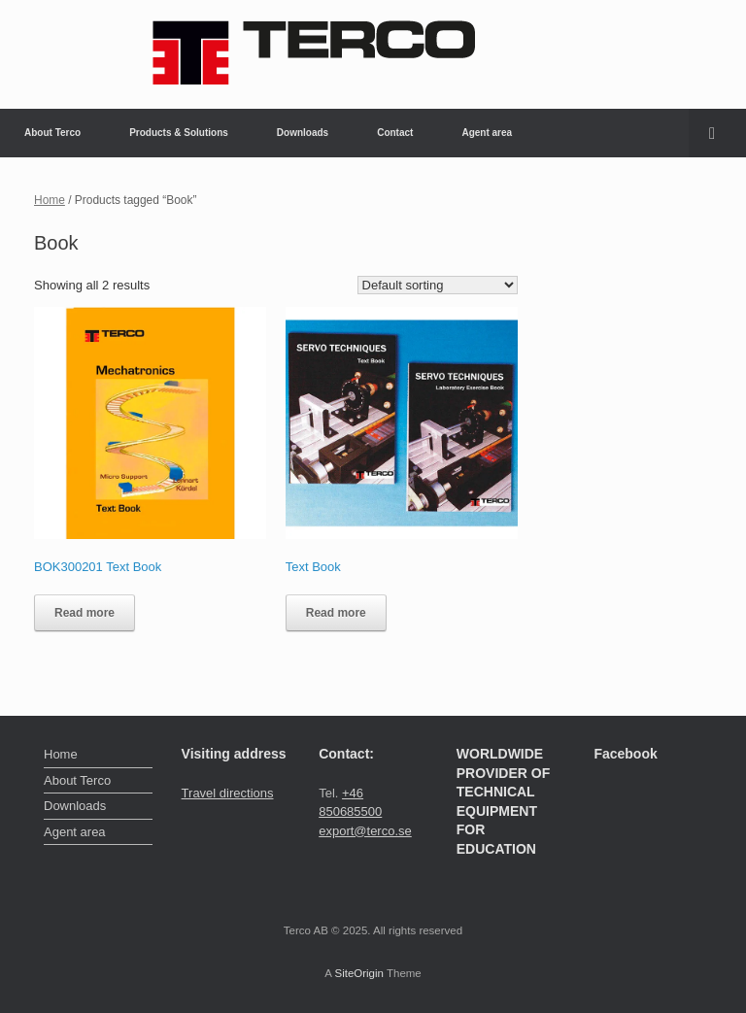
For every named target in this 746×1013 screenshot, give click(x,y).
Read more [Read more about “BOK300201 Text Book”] (84, 613)
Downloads (302, 132)
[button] (717, 133)
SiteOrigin (359, 973)
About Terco (52, 132)
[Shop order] (437, 285)
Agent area (486, 132)
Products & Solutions (178, 132)
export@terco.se (365, 831)
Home (49, 200)
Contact (395, 132)
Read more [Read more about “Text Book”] (336, 613)
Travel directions (228, 793)
